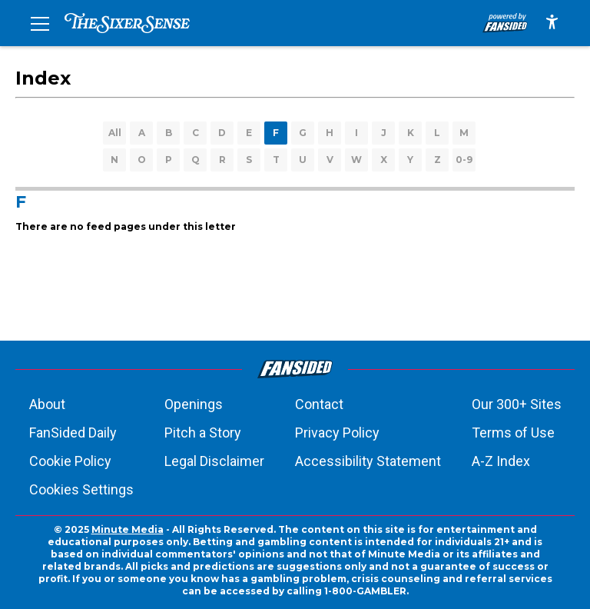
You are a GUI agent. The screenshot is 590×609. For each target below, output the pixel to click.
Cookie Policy (70, 461)
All (114, 132)
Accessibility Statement (368, 461)
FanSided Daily (73, 432)
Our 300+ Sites (517, 404)
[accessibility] (552, 23)
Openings (193, 404)
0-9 (464, 159)
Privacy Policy (337, 432)
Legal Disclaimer (214, 461)
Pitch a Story (202, 432)
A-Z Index (501, 461)
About (47, 404)
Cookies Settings (81, 489)
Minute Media (127, 529)
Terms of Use (513, 432)
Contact (319, 404)
